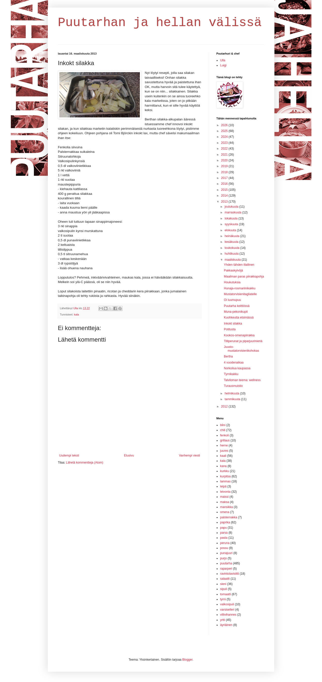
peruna (224, 543)
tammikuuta (233, 399)
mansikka (226, 507)
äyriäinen (226, 625)
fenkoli (224, 435)
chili (222, 430)
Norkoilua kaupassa (237, 368)
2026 (225, 125)
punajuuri (226, 553)
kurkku (224, 471)
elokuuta (231, 230)
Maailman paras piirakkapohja (244, 276)
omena (224, 512)
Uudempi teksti (69, 455)
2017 (225, 178)
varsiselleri (227, 609)
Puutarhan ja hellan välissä (160, 23)
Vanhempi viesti (189, 455)
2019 (225, 166)
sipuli (223, 589)
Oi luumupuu (232, 300)
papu (223, 527)
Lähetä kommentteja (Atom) (84, 462)
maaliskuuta (233, 259)
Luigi (223, 65)
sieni (223, 584)
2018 (225, 172)
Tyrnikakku (231, 374)
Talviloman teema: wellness (242, 380)
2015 (225, 190)
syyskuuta (232, 224)
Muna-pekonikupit (236, 311)
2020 (225, 160)
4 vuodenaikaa (234, 362)
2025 (225, 131)
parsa (224, 532)
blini (222, 425)
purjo (223, 558)
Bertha (228, 356)
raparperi (226, 568)
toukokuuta (232, 248)
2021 (225, 154)
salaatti (225, 578)
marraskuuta (233, 212)
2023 (225, 143)
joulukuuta (232, 206)
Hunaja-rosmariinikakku (239, 288)
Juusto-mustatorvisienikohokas (241, 348)
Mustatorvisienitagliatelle (240, 294)
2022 (225, 148)
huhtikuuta (232, 253)
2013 (225, 201)
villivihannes (228, 614)
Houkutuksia (232, 282)
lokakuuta (231, 218)
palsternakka (228, 517)
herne (224, 445)
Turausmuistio (233, 386)
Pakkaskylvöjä (233, 270)
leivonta (225, 491)
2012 (225, 406)
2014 (225, 195)
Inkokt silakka (233, 323)
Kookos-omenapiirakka (239, 335)
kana (223, 466)
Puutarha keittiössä (237, 306)
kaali (223, 456)
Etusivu (129, 455)
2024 (225, 137)
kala (76, 314)
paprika (225, 522)
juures (224, 450)
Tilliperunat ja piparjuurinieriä (243, 341)
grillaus (225, 440)
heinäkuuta (232, 236)
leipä (223, 486)
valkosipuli (227, 604)
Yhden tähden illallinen (239, 264)
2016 (225, 184)
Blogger (187, 659)
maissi (224, 496)
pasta (223, 537)
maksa (224, 502)
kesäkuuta (232, 242)
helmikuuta (232, 393)
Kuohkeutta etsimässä (239, 317)
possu (224, 548)
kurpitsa (225, 476)
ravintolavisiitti (229, 573)
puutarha (226, 563)
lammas (225, 481)
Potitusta (230, 329)
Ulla (222, 60)
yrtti (222, 620)
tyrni (223, 599)
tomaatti (225, 594)
